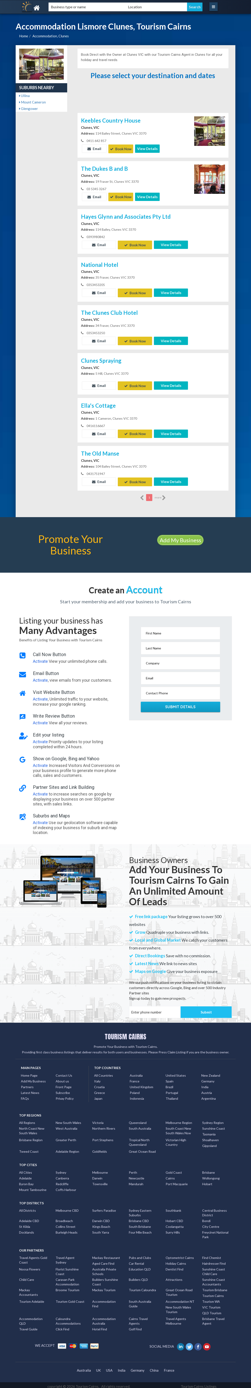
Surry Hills (173, 1230)
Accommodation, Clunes (50, 36)
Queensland (138, 1120)
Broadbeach (64, 1218)
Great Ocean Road (142, 1149)
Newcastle (136, 1175)
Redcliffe (62, 1181)
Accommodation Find (104, 1301)
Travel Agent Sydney (65, 1257)
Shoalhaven (210, 1137)
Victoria (98, 1120)
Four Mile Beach (140, 1230)
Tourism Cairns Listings (198, 1384)
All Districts (27, 1208)
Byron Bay (26, 1181)
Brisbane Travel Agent (213, 1318)
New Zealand (210, 1073)
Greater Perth (66, 1137)
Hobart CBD (174, 1218)
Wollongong (211, 1175)
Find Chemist (211, 1255)
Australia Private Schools (104, 1268)
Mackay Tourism (103, 1287)
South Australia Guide (140, 1301)
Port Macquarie (177, 1181)
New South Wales (68, 1120)
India (204, 1084)
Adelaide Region (67, 1149)
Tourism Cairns (213, 1293)
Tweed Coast (29, 1149)
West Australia (66, 1126)
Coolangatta (175, 1224)
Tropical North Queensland (139, 1139)
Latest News (30, 1090)
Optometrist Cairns (180, 1255)
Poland (135, 1090)
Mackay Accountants (28, 1289)
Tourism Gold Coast (70, 1299)
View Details (147, 149)
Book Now (121, 149)
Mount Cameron (32, 102)
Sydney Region (213, 1120)
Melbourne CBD (67, 1208)
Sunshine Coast (213, 1126)
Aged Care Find (103, 1261)
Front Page (64, 1084)
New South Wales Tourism (178, 1307)
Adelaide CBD (29, 1218)
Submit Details (180, 704)
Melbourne (100, 1170)
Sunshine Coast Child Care (213, 1268)
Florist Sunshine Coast (67, 1268)
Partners (27, 1084)
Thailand (172, 1096)
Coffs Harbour (66, 1187)
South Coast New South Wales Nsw (178, 1128)
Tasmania (209, 1131)
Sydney (61, 1170)
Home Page (29, 1073)
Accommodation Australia (104, 1318)
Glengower (28, 108)
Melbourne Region (179, 1120)
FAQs (25, 1096)
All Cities (25, 1170)
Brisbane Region (31, 1137)
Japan (98, 1096)
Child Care (26, 1277)
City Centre (210, 1224)
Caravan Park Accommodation (67, 1279)
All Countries (103, 1073)
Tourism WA (211, 1299)
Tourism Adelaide (31, 1299)
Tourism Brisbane (214, 1287)
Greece (99, 1090)
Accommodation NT (180, 1299)
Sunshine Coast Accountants (213, 1279)
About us (62, 1078)
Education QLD (140, 1266)
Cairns (170, 1175)
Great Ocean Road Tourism (179, 1289)
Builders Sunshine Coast (105, 1279)
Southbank (173, 1208)
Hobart (207, 1181)
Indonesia (137, 1096)
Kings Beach (101, 1224)
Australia (136, 1073)
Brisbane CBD (139, 1218)
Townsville (100, 1181)
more (160, 495)
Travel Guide (28, 1326)
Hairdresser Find (214, 1261)
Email (94, 149)
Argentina (208, 1096)
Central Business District (214, 1210)
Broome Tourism (67, 1287)
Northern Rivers (103, 1126)
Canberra (62, 1175)
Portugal (172, 1090)
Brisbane (208, 1170)
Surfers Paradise (104, 1208)
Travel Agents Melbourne (176, 1318)
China (154, 1367)
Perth (133, 1170)
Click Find (62, 1326)
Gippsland (209, 1143)
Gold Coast (174, 1170)
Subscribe (63, 1090)
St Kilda (24, 1224)
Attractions (174, 1277)
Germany (207, 1078)
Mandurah (136, 1181)
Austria (206, 1090)
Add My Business (180, 537)
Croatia (99, 1084)
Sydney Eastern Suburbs (140, 1210)
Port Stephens (102, 1137)
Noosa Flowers (29, 1266)
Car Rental (136, 1261)
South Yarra (100, 1230)
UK (98, 1367)
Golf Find (135, 1326)
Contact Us (64, 1073)
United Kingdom (141, 1084)
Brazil (169, 1084)
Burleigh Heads (67, 1230)
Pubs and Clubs (140, 1255)
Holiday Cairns (176, 1261)
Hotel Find (99, 1326)
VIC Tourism (211, 1304)
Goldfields (99, 1149)
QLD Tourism (211, 1310)
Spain (169, 1078)
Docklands (26, 1230)
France (134, 1078)
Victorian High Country (176, 1139)
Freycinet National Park (215, 1232)
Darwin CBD (101, 1218)
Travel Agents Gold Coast (33, 1257)
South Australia (140, 1126)
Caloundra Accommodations (68, 1318)
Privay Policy (65, 1096)
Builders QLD (138, 1277)
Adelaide (25, 1175)
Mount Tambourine (32, 1187)
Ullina (24, 96)
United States (176, 1073)
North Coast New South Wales (31, 1128)
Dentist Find (174, 1266)
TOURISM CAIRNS (125, 1034)
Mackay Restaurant (106, 1255)
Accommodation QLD (31, 1318)
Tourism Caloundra (142, 1287)
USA (109, 1367)
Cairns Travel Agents (138, 1318)
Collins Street (65, 1224)
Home (23, 36)
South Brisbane (140, 1224)
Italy (97, 1078)
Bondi (206, 1218)
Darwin (97, 1175)
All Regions (27, 1120)
